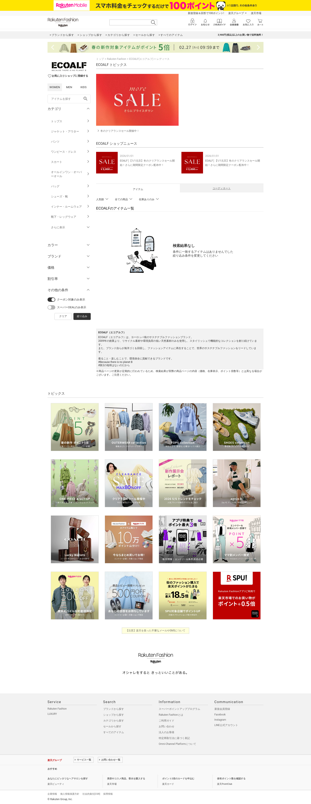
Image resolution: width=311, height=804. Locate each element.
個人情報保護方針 (69, 794)
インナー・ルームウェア (70, 207)
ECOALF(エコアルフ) (141, 58)
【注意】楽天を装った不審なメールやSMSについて (156, 630)
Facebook (220, 714)
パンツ (70, 142)
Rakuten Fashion (116, 58)
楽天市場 (256, 13)
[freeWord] (69, 99)
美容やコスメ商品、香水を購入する (126, 778)
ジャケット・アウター (70, 131)
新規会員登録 (222, 708)
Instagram (220, 719)
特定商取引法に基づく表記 (174, 738)
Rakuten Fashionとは (171, 714)
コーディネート (222, 188)
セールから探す (112, 726)
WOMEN (54, 87)
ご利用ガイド (166, 720)
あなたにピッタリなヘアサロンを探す (68, 778)
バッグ (70, 186)
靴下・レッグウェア (70, 217)
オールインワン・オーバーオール (70, 174)
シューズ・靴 (70, 196)
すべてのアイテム (113, 732)
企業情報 (52, 794)
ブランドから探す (113, 708)
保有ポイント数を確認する (231, 778)
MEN (69, 87)
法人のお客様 (166, 732)
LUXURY (52, 713)
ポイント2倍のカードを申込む (178, 778)
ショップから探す (113, 714)
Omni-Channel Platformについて (177, 743)
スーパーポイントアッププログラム (179, 708)
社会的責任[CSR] (91, 794)
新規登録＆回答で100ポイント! (206, 13)
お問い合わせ (166, 726)
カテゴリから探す (113, 720)
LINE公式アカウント (226, 725)
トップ (100, 58)
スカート (70, 162)
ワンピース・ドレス (70, 152)
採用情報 (108, 794)
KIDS (84, 87)
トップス (70, 121)
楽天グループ (236, 13)
